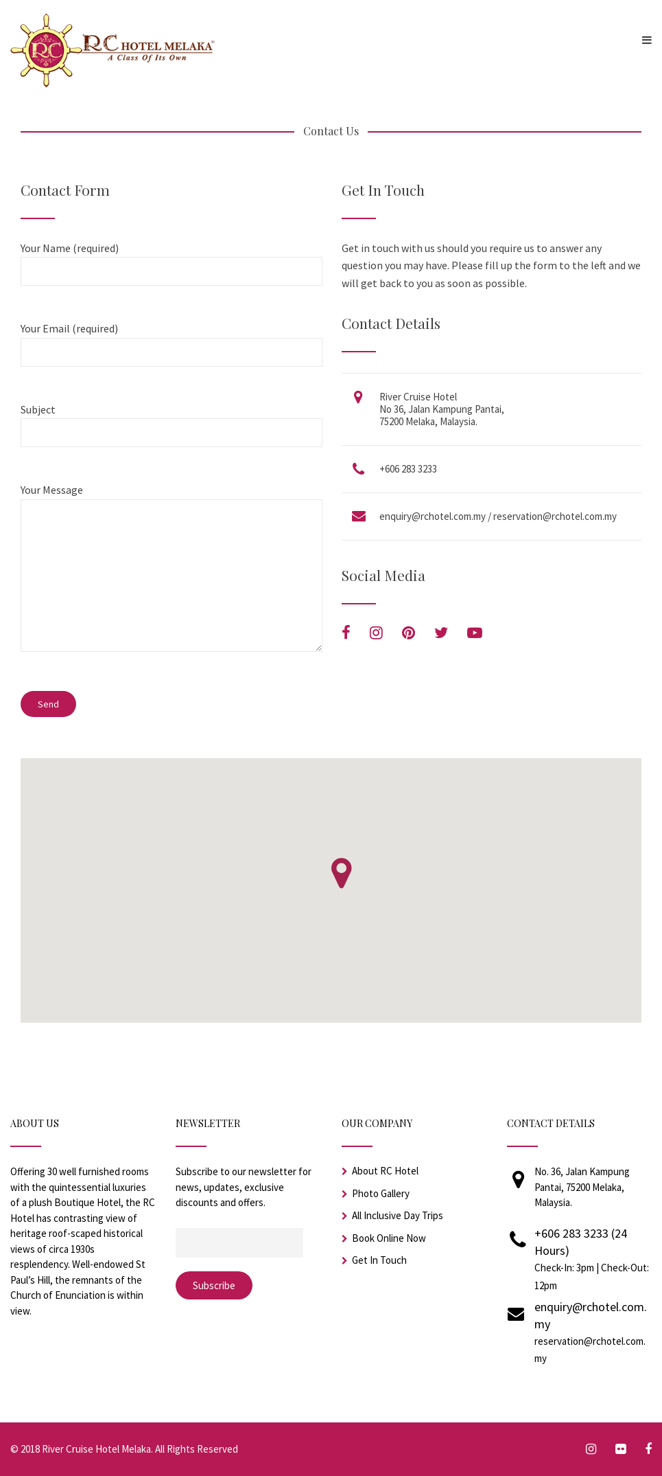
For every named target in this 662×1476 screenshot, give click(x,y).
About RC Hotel (385, 1170)
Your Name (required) (171, 260)
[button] (341, 873)
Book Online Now (389, 1238)
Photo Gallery (381, 1193)
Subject (171, 421)
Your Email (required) (171, 340)
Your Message (171, 575)
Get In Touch (379, 1260)
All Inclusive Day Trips (397, 1215)
